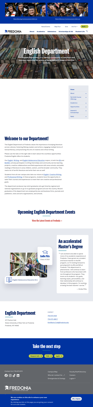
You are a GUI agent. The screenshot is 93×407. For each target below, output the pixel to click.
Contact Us (9, 371)
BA (60, 160)
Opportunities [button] (74, 107)
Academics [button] (73, 103)
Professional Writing (15, 177)
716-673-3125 (52, 316)
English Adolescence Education (34, 160)
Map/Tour (57, 26)
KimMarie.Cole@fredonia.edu (58, 322)
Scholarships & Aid (66, 31)
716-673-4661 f (53, 319)
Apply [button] (72, 116)
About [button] (72, 93)
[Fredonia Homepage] (13, 31)
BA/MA (7, 163)
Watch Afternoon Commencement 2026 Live (67, 19)
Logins (71, 378)
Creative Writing (55, 174)
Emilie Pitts (45, 256)
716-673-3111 (18, 371)
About (32, 31)
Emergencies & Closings (56, 378)
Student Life (80, 31)
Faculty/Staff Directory (77, 372)
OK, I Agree (76, 399)
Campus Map (52, 372)
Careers (72, 375)
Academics (41, 31)
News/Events (45, 26)
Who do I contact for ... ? (56, 375)
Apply (84, 26)
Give (66, 26)
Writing (16, 160)
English (10, 160)
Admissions (51, 31)
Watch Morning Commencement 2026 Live (25, 19)
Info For (74, 26)
